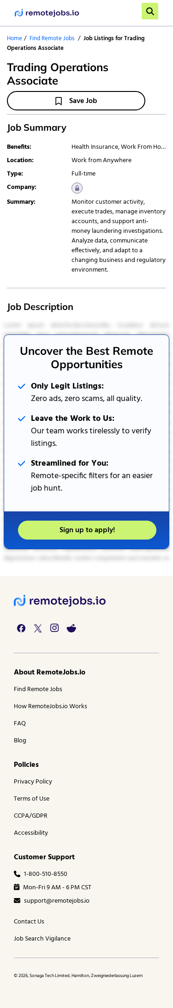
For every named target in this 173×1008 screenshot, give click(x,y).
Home (14, 38)
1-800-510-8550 (40, 874)
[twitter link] (37, 628)
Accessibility (31, 833)
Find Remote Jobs (52, 38)
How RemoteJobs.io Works (50, 706)
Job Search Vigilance (42, 939)
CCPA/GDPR (31, 816)
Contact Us (29, 922)
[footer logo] (60, 600)
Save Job (76, 101)
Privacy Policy (33, 782)
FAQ (20, 724)
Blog (20, 741)
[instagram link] (54, 628)
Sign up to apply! (87, 530)
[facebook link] (21, 628)
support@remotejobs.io (51, 901)
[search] (150, 11)
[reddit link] (71, 628)
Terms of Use (31, 799)
